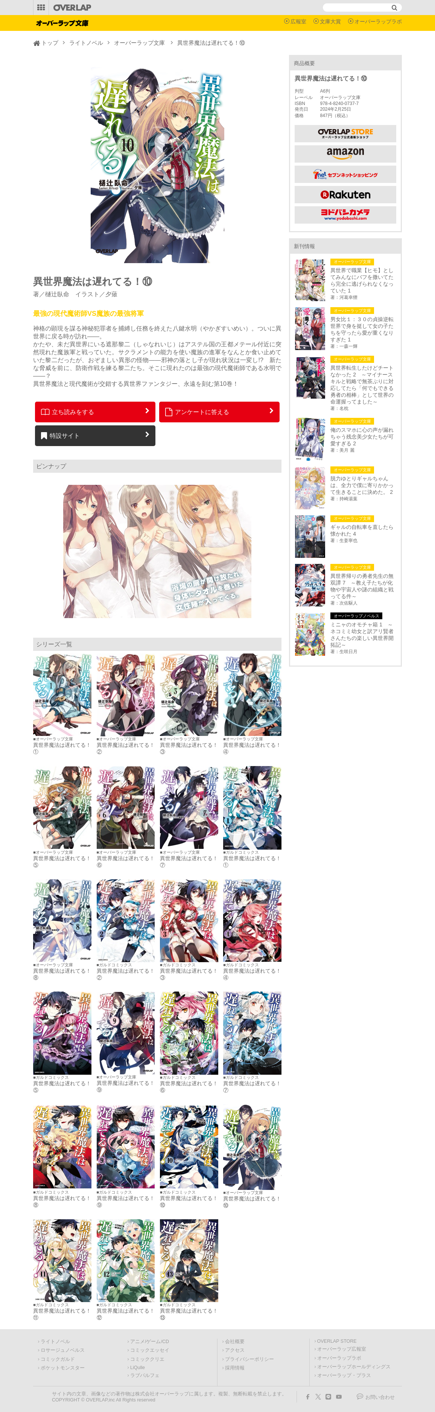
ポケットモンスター (63, 1368)
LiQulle (137, 1367)
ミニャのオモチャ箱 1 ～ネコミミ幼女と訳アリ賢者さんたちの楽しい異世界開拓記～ (362, 634)
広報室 (298, 21)
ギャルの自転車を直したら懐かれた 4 (362, 530)
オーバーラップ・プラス (344, 1375)
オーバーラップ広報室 (341, 1349)
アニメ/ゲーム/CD (149, 1341)
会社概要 (235, 1341)
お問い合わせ (380, 1397)
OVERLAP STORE (337, 1341)
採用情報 (235, 1368)
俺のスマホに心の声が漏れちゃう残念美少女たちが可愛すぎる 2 (362, 436)
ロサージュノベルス (63, 1350)
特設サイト (60, 435)
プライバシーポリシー (249, 1359)
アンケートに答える (197, 412)
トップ (49, 43)
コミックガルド (58, 1359)
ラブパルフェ (145, 1375)
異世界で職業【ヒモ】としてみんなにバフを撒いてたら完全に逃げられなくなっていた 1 (362, 280)
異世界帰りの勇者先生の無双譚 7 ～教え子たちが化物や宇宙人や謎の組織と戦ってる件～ (362, 586)
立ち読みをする (67, 412)
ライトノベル (86, 43)
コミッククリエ (147, 1359)
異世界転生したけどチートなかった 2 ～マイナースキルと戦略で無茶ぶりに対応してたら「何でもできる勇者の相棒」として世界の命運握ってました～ (362, 385)
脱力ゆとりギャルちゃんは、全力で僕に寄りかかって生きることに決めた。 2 (362, 485)
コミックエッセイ (149, 1350)
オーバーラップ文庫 (139, 43)
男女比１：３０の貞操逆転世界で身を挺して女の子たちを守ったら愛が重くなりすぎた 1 (362, 329)
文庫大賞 (330, 21)
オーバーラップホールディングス (354, 1366)
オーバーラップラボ (378, 21)
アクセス (235, 1350)
